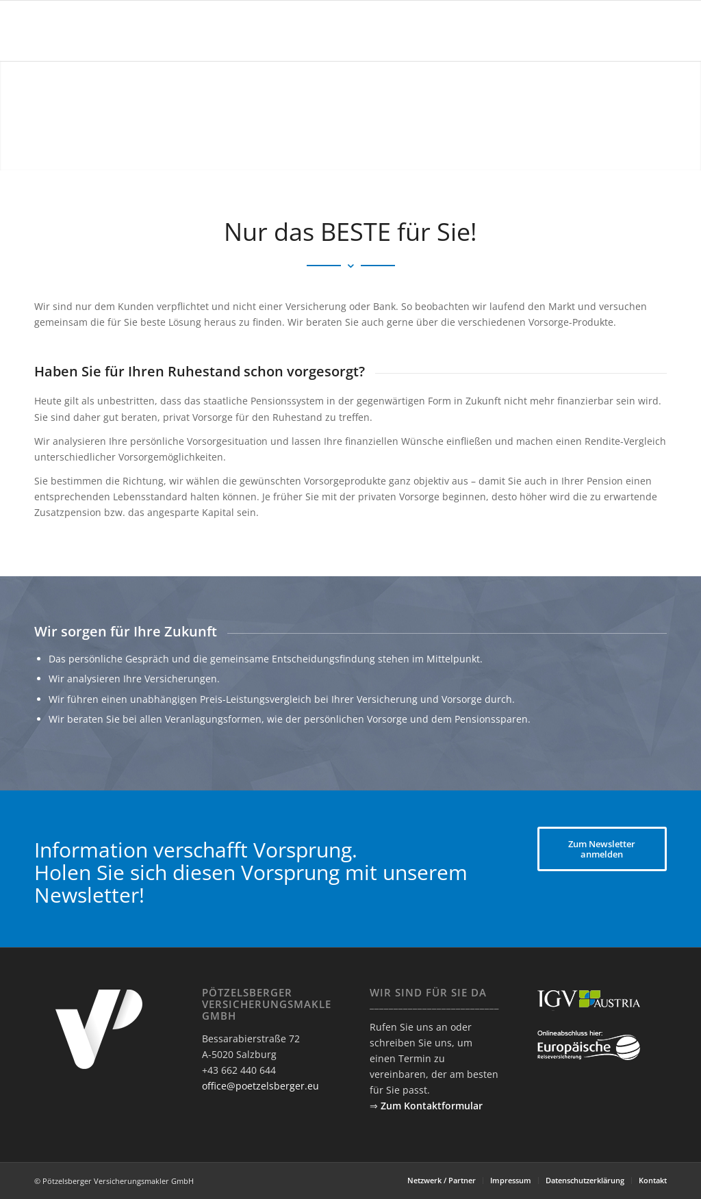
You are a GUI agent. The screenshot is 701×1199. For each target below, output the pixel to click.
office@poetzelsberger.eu (260, 1085)
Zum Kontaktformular (432, 1105)
